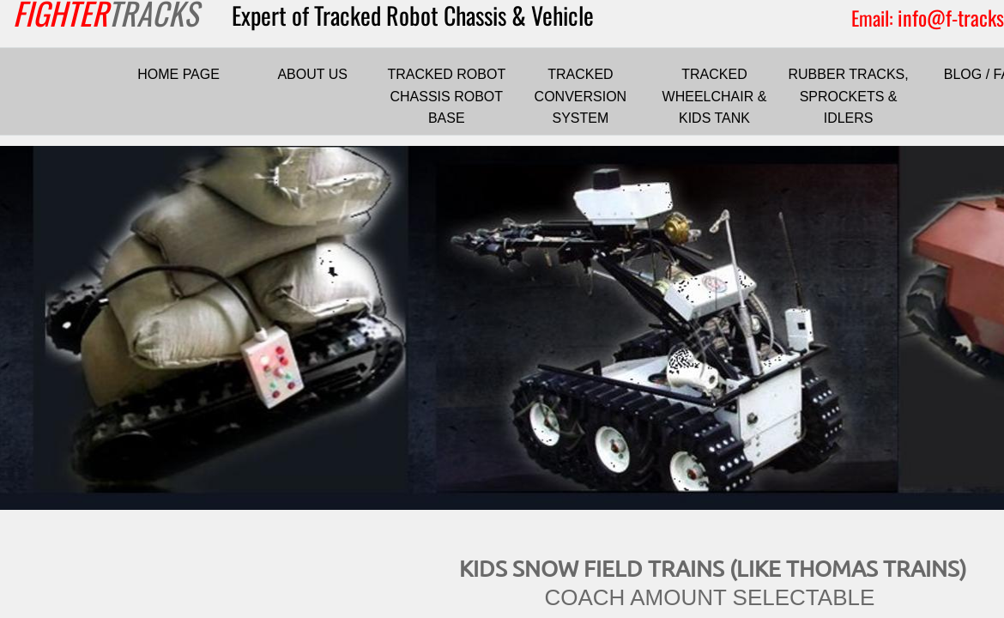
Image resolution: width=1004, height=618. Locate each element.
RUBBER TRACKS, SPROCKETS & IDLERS (849, 96)
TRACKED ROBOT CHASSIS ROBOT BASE (446, 96)
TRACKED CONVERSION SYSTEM (581, 96)
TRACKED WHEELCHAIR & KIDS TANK (714, 96)
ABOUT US (312, 74)
